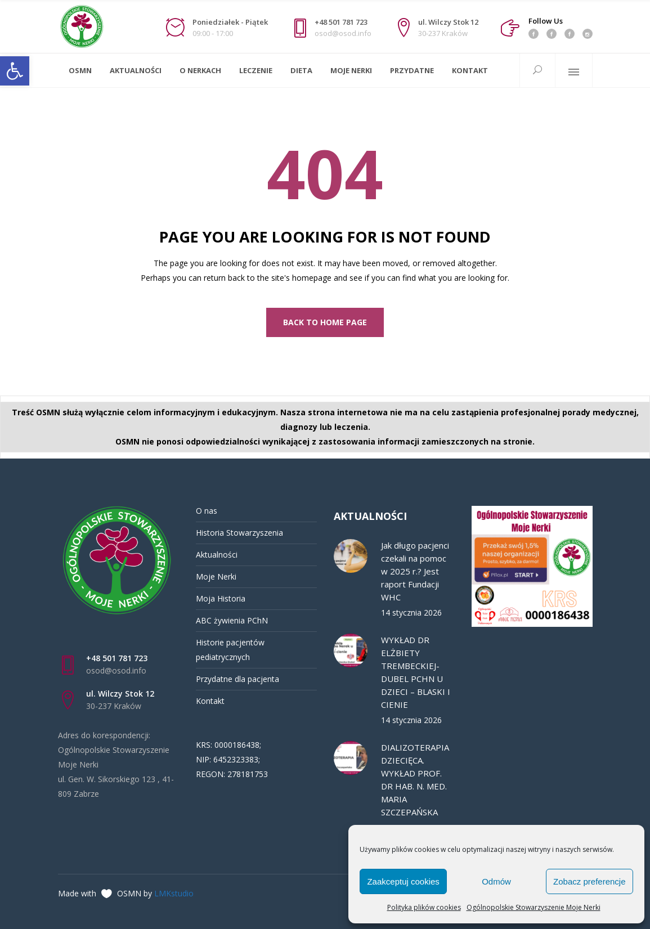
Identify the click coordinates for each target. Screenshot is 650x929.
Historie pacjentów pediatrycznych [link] (230, 649)
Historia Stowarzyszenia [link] (239, 532)
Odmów (496, 881)
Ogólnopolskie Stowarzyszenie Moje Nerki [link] (533, 907)
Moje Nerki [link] (216, 576)
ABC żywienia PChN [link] (232, 620)
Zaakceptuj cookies (403, 881)
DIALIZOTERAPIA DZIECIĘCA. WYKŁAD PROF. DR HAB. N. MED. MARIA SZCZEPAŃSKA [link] (415, 780)
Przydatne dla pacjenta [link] (237, 679)
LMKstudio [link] (174, 893)
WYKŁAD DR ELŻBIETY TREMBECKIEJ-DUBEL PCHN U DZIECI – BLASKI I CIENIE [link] (415, 672)
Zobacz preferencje (589, 881)
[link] (14, 71)
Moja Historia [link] (220, 598)
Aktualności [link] (216, 554)
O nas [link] (206, 510)
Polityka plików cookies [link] (424, 907)
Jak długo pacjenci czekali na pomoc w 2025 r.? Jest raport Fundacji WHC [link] (415, 571)
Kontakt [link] (210, 700)
